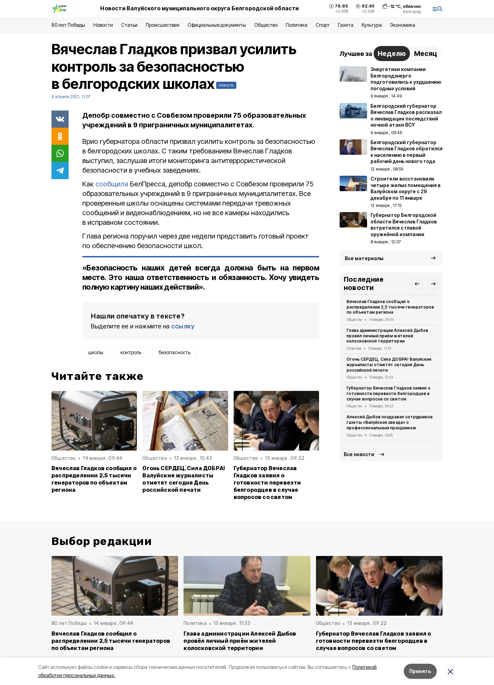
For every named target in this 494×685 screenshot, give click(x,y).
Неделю (392, 53)
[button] (416, 283)
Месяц (425, 53)
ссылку (183, 326)
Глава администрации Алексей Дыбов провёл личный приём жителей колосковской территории (387, 336)
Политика (296, 25)
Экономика (402, 25)
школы (95, 352)
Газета (345, 25)
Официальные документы (217, 25)
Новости (103, 25)
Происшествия (162, 25)
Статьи (129, 25)
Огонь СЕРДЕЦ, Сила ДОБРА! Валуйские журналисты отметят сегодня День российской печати (183, 479)
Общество (266, 25)
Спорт (323, 25)
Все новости (359, 454)
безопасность (174, 352)
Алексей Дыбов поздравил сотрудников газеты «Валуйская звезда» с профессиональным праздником (389, 422)
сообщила (111, 184)
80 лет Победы (68, 25)
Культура (371, 25)
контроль (130, 352)
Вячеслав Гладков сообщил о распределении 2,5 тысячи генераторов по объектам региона (94, 479)
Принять (420, 671)
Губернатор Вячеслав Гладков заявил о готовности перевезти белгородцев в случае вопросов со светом (267, 482)
